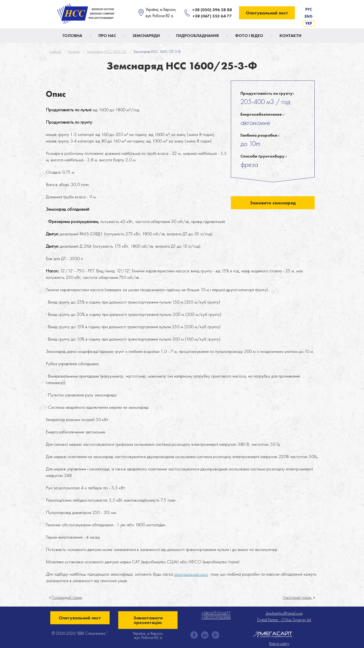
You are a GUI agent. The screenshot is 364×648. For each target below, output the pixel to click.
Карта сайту (279, 643)
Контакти (290, 35)
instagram (205, 635)
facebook (194, 635)
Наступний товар (297, 597)
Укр (308, 23)
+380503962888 (216, 617)
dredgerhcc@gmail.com (284, 613)
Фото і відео (249, 35)
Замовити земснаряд (273, 203)
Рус (308, 9)
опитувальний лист (191, 574)
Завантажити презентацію (148, 620)
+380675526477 (215, 613)
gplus (215, 635)
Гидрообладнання (197, 35)
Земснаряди (146, 35)
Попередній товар (67, 597)
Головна (72, 35)
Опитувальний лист (267, 13)
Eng (309, 16)
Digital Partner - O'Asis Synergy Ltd (284, 619)
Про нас (107, 35)
